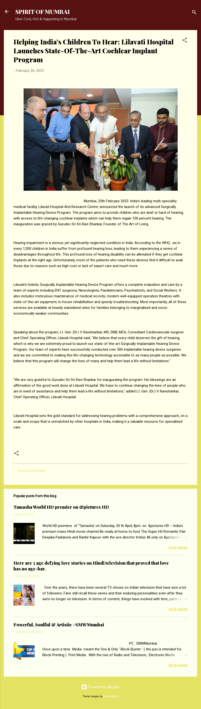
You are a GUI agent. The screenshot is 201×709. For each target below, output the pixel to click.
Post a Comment (31, 471)
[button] (185, 41)
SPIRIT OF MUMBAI (42, 11)
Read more (178, 548)
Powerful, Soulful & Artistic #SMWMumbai (58, 625)
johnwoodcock (111, 696)
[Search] (194, 13)
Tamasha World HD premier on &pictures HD (61, 507)
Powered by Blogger (100, 687)
